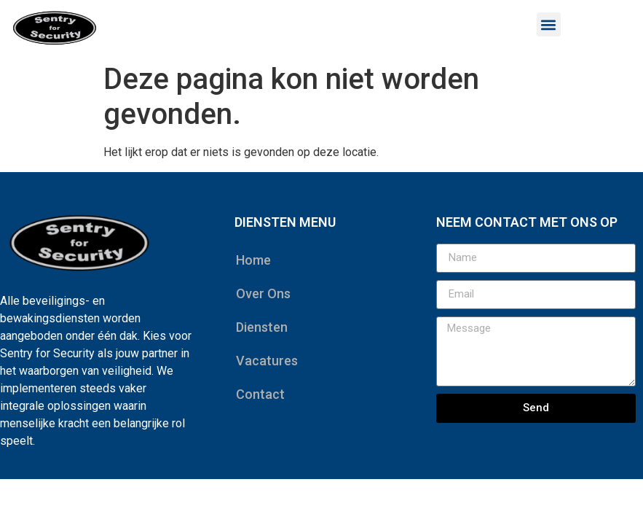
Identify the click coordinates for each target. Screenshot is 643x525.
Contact (260, 394)
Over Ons (263, 293)
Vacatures (267, 360)
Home (253, 260)
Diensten (262, 327)
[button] (549, 24)
